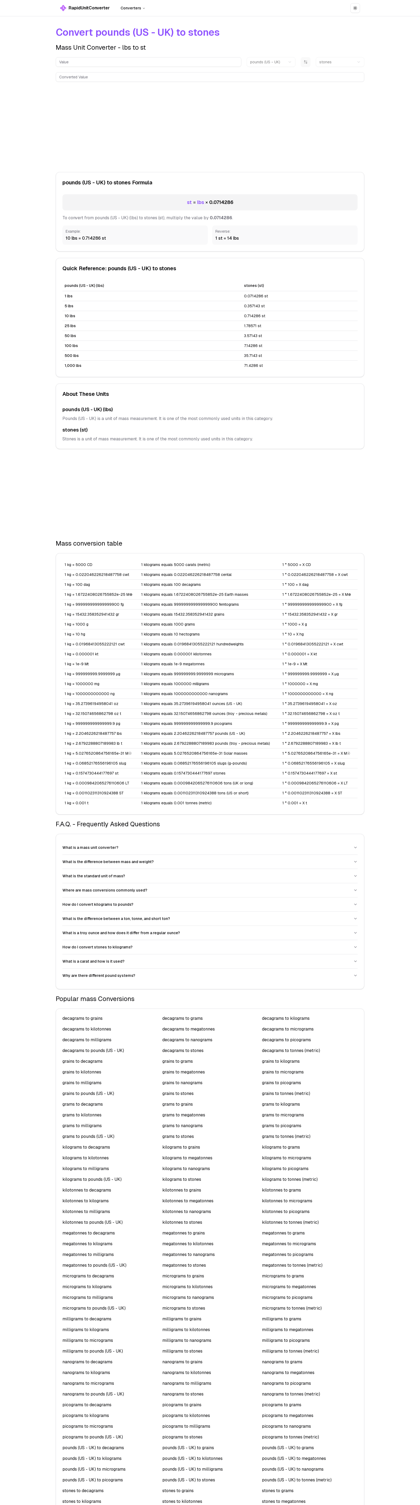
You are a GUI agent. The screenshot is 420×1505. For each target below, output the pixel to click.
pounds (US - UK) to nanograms (293, 1469)
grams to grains (177, 1104)
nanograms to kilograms (86, 1372)
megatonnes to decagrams (88, 1233)
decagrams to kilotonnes (86, 1029)
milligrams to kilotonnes (186, 1329)
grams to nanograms (182, 1125)
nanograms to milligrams (186, 1383)
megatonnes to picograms (287, 1254)
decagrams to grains (82, 1018)
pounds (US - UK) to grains (188, 1448)
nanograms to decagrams (87, 1362)
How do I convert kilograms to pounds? (210, 904)
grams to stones (178, 1136)
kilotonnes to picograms (286, 1211)
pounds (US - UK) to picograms (92, 1480)
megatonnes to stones (184, 1265)
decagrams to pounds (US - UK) (93, 1050)
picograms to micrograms (87, 1426)
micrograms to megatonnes (289, 1287)
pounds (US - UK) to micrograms (94, 1469)
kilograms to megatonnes (187, 1158)
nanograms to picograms (286, 1383)
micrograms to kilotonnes (187, 1287)
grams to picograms (281, 1125)
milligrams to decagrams (86, 1319)
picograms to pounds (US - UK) (92, 1437)
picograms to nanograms (286, 1426)
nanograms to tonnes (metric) (291, 1394)
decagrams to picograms (286, 1040)
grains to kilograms (281, 1061)
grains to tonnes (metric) (286, 1093)
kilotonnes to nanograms (186, 1211)
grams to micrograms (283, 1115)
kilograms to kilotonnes (85, 1158)
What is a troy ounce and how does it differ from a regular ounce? (210, 932)
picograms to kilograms (85, 1415)
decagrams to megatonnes (188, 1029)
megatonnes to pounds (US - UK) (94, 1265)
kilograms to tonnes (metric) (290, 1179)
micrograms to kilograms (87, 1287)
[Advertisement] (210, 125)
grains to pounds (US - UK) (88, 1093)
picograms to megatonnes (287, 1415)
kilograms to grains (181, 1147)
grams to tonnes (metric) (286, 1136)
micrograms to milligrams (87, 1297)
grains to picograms (281, 1083)
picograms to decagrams (86, 1405)
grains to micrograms (283, 1072)
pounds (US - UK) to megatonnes (294, 1458)
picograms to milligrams (186, 1426)
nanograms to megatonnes (288, 1372)
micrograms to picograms (287, 1297)
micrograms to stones (183, 1308)
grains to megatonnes (183, 1072)
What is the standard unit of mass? (210, 876)
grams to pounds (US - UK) (88, 1136)
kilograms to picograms (285, 1168)
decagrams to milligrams (86, 1040)
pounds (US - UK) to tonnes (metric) (297, 1480)
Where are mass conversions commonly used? (210, 890)
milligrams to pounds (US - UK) (92, 1351)
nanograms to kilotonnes (186, 1372)
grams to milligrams (82, 1125)
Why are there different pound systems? (210, 975)
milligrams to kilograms (85, 1329)
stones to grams (278, 1490)
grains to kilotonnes (81, 1072)
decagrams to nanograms (187, 1040)
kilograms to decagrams (86, 1147)
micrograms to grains (183, 1276)
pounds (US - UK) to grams (288, 1448)
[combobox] (271, 62)
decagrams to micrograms (288, 1029)
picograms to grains (181, 1405)
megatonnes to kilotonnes (187, 1244)
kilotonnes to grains (181, 1190)
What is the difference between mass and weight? (210, 861)
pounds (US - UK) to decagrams (93, 1448)
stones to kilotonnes (182, 1501)
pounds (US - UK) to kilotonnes (192, 1458)
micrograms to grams (283, 1276)
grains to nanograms (182, 1083)
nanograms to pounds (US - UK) (93, 1394)
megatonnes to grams (283, 1233)
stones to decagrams (83, 1490)
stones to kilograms (81, 1501)
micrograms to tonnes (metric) (292, 1308)
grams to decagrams (82, 1104)
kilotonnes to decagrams (86, 1190)
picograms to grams (281, 1405)
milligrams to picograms (286, 1340)
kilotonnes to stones (182, 1222)
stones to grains (178, 1490)
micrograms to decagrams (88, 1276)
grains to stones (178, 1093)
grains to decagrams (82, 1061)
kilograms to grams (281, 1147)
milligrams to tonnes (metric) (290, 1351)
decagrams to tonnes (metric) (291, 1050)
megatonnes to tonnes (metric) (292, 1265)
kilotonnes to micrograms (287, 1201)
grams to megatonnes (183, 1115)
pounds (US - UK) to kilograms (92, 1458)
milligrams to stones (182, 1351)
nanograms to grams (282, 1362)
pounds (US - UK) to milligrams (192, 1469)
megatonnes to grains (183, 1233)
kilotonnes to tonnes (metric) (290, 1222)
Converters (133, 8)
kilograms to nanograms (186, 1168)
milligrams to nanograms (186, 1340)
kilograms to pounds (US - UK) (92, 1179)
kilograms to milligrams (85, 1168)
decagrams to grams (182, 1018)
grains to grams (177, 1061)
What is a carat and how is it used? (210, 961)
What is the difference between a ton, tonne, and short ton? (210, 918)
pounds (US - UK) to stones (188, 1480)
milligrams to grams (281, 1319)
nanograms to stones (183, 1394)
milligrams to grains (181, 1319)
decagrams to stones (183, 1050)
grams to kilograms (281, 1104)
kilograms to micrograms (286, 1158)
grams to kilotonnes (82, 1115)
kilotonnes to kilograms (85, 1201)
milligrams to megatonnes (287, 1329)
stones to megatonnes (284, 1501)
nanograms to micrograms (88, 1383)
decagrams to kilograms (286, 1018)
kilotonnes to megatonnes (187, 1201)
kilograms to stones (181, 1179)
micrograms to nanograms (188, 1297)
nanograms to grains (182, 1362)
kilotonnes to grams (281, 1190)
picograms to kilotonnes (186, 1415)
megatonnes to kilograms (87, 1244)
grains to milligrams (82, 1083)
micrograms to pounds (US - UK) (94, 1308)
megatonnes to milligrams (88, 1254)
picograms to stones (182, 1437)
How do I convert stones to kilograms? (210, 947)
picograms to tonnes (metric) (290, 1437)
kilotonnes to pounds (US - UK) (92, 1222)
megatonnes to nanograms (188, 1254)
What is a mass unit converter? (210, 847)
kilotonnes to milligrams (86, 1211)
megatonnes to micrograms (289, 1244)
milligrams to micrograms (87, 1340)
